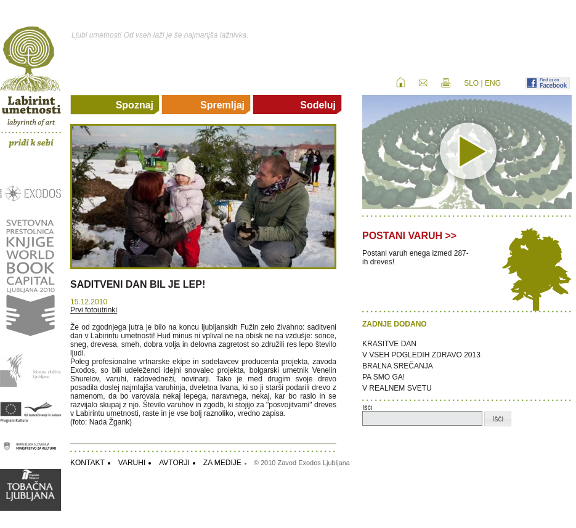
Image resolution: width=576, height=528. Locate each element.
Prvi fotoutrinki (93, 310)
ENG (493, 83)
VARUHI (131, 462)
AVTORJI (174, 462)
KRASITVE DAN (389, 343)
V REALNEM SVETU (397, 388)
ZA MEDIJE (222, 462)
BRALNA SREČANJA (397, 366)
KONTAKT (87, 462)
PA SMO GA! (383, 377)
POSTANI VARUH (402, 235)
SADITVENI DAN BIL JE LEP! (137, 284)
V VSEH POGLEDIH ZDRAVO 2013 (421, 355)
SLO (471, 83)
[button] (497, 419)
